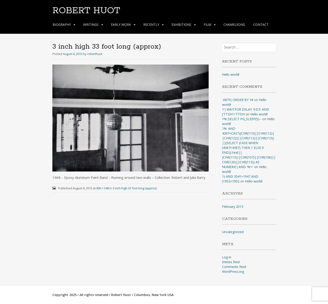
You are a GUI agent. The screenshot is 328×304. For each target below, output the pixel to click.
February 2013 (232, 206)
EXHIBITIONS (181, 24)
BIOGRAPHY (62, 24)
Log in (226, 257)
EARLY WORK (121, 24)
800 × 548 (102, 188)
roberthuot (94, 54)
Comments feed (234, 267)
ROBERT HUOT (86, 10)
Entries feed (231, 262)
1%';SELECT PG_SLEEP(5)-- (241, 119)
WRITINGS (91, 24)
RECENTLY (151, 24)
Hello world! (230, 74)
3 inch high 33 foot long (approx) (134, 188)
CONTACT (261, 24)
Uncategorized (232, 232)
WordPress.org (233, 271)
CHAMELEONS (234, 24)
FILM (207, 24)
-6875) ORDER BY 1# (237, 100)
